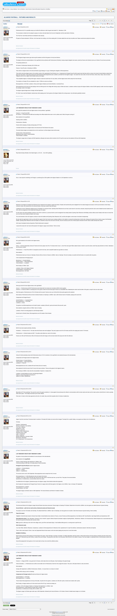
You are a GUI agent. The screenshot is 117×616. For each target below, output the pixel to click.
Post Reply (6, 20)
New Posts (110, 9)
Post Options (96, 27)
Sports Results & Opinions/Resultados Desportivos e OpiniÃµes (38, 9)
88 (106, 20)
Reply (113, 27)
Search (98, 11)
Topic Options (110, 23)
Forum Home (6, 9)
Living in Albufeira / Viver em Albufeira (17, 9)
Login (113, 11)
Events (103, 11)
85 (100, 20)
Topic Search (103, 23)
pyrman (5, 149)
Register (108, 11)
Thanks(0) (102, 27)
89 (108, 20)
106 (111, 20)
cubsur (5, 27)
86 (102, 20)
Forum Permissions (111, 609)
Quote (108, 27)
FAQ (95, 11)
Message (20, 23)
